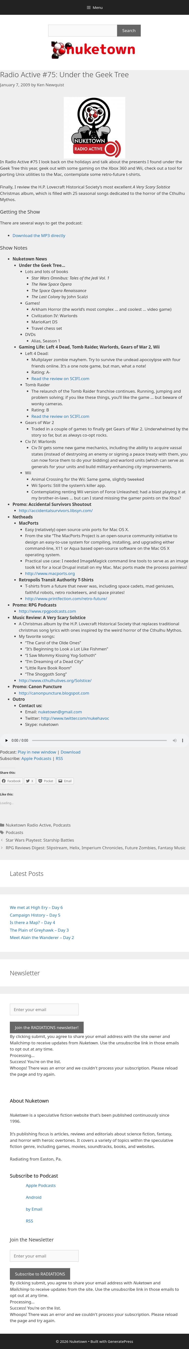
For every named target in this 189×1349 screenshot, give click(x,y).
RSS (59, 758)
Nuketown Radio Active (28, 825)
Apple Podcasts (36, 758)
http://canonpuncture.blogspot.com (54, 693)
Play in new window (37, 752)
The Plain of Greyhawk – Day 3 (39, 930)
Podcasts (62, 825)
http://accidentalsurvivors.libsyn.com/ (56, 510)
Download (70, 752)
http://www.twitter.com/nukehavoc (75, 718)
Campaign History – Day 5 (35, 915)
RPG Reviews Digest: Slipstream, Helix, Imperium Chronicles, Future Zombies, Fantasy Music (96, 847)
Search (129, 30)
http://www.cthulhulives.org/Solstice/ (55, 680)
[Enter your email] (44, 1010)
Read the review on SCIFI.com (61, 378)
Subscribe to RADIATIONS (40, 1274)
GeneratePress (120, 1341)
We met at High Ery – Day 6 (36, 907)
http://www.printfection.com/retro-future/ (66, 598)
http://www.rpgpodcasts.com (47, 611)
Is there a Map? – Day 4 (32, 922)
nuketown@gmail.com (60, 712)
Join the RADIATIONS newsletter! (47, 1027)
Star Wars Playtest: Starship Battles (40, 840)
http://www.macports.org (50, 573)
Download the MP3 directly (39, 235)
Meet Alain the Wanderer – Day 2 (42, 937)
